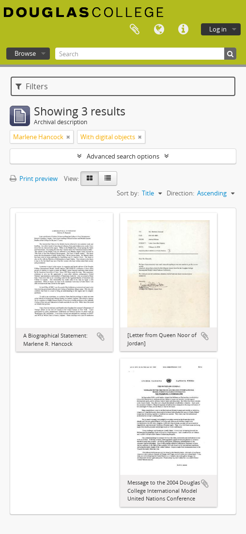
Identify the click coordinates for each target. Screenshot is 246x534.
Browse (25, 53)
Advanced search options (123, 156)
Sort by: (128, 193)
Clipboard (135, 29)
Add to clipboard (101, 336)
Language (159, 29)
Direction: (180, 193)
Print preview (34, 178)
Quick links (183, 29)
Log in (218, 29)
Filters (31, 86)
